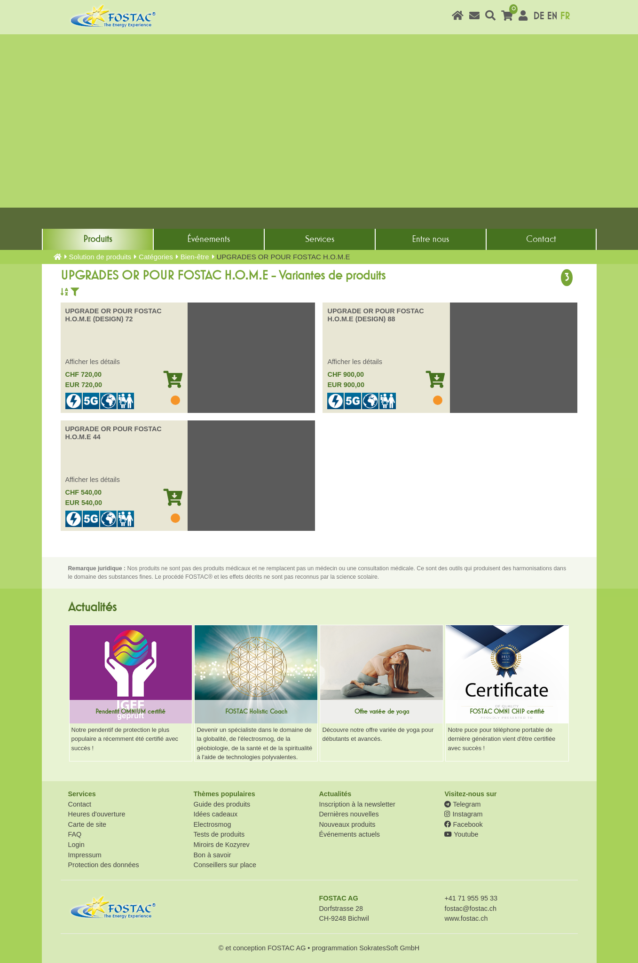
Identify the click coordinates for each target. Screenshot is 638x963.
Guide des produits (221, 804)
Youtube (461, 834)
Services (319, 239)
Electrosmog (212, 824)
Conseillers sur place (224, 865)
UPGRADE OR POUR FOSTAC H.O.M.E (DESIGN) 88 (375, 315)
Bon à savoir (212, 855)
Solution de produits (100, 257)
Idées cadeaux (215, 814)
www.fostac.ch (466, 918)
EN (552, 16)
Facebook (463, 824)
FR (565, 16)
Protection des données (103, 865)
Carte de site (87, 824)
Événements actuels (349, 834)
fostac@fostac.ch (470, 908)
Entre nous (430, 239)
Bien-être (195, 257)
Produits (97, 239)
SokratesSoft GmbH (389, 948)
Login (76, 844)
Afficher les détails (92, 361)
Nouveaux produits (347, 824)
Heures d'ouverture (97, 814)
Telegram (462, 804)
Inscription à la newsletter (357, 804)
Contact (541, 239)
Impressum (85, 855)
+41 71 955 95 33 (470, 898)
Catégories (156, 257)
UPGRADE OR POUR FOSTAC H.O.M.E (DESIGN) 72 (113, 315)
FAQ (75, 834)
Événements (208, 239)
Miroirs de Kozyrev (221, 844)
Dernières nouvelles (348, 814)
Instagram (463, 814)
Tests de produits (218, 834)
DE (538, 16)
